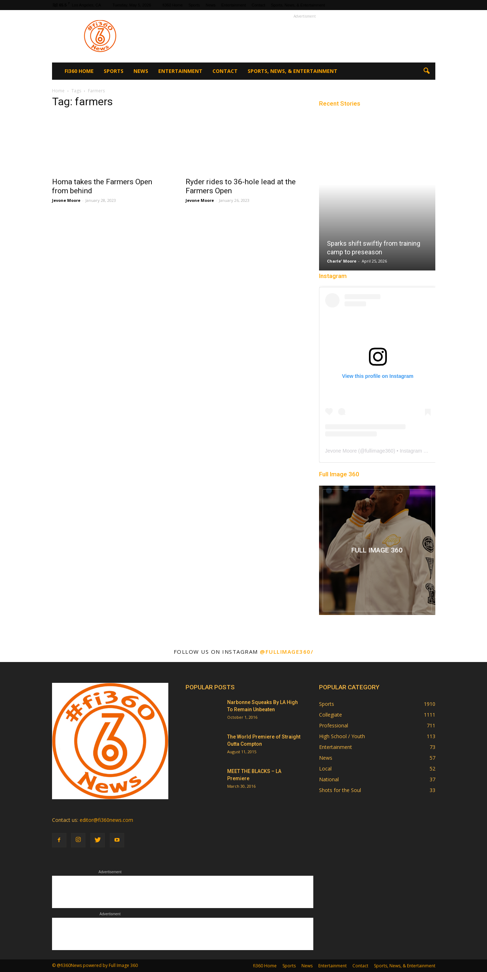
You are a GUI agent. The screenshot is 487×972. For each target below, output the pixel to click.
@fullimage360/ (286, 651)
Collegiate (330, 714)
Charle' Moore (341, 261)
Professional (333, 725)
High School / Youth (342, 736)
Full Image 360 (339, 474)
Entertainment (233, 5)
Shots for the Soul (340, 790)
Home (58, 91)
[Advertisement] (304, 36)
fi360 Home (173, 5)
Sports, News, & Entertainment (298, 5)
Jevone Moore (66, 200)
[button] (426, 71)
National (329, 779)
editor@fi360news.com (106, 819)
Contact (258, 5)
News (211, 5)
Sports (194, 5)
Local (325, 768)
